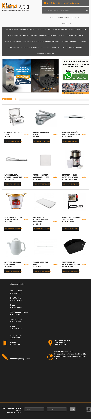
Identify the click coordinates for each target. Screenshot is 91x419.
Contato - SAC (65, 23)
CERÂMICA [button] (9, 29)
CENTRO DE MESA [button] (68, 29)
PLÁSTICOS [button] (12, 47)
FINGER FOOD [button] (73, 35)
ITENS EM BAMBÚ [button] (20, 29)
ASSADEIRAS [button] (10, 41)
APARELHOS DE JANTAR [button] (51, 29)
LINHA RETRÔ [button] (81, 29)
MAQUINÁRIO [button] (78, 47)
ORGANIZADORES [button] (22, 41)
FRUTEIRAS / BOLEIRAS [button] (60, 41)
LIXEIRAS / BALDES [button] (65, 47)
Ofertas (78, 17)
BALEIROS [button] (34, 35)
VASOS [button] (10, 35)
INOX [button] (30, 47)
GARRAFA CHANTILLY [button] (22, 35)
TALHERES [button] (40, 53)
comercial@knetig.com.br (70, 3)
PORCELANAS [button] (22, 47)
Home (52, 17)
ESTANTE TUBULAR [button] (34, 29)
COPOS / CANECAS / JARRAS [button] (40, 41)
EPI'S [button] (81, 35)
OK (73, 409)
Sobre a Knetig (64, 17)
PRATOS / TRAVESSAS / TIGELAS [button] (45, 47)
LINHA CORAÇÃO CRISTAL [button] (48, 35)
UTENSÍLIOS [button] (49, 53)
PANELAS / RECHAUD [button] (78, 41)
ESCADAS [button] (63, 35)
